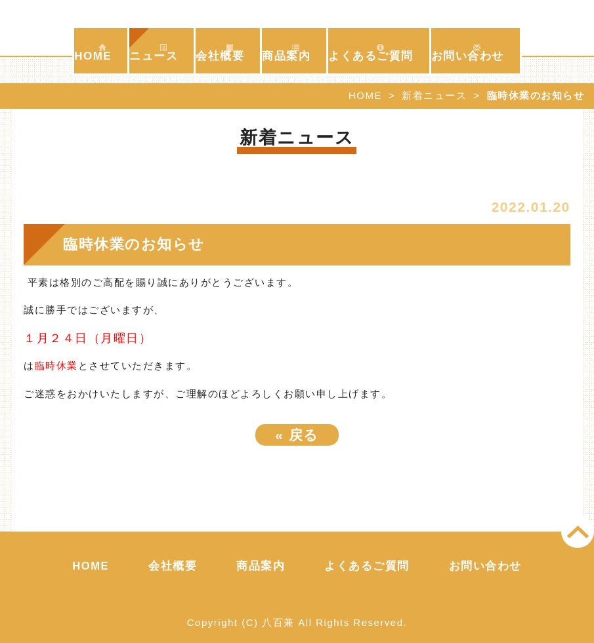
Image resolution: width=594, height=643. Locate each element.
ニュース (153, 53)
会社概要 (220, 53)
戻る (297, 434)
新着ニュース (434, 95)
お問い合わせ (467, 53)
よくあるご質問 (371, 53)
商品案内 (286, 53)
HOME (93, 53)
